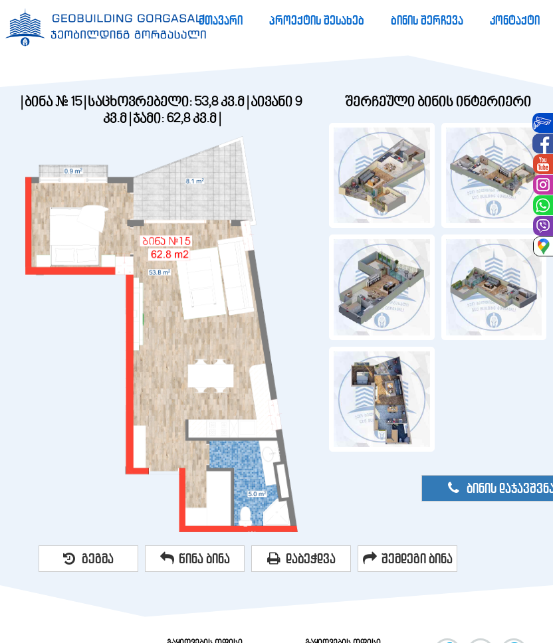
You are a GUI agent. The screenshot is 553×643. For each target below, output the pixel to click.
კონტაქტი (515, 20)
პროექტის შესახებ (316, 20)
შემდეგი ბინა (408, 558)
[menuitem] (220, 20)
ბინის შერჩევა (427, 20)
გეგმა (88, 558)
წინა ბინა (195, 558)
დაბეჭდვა (301, 558)
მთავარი (221, 20)
